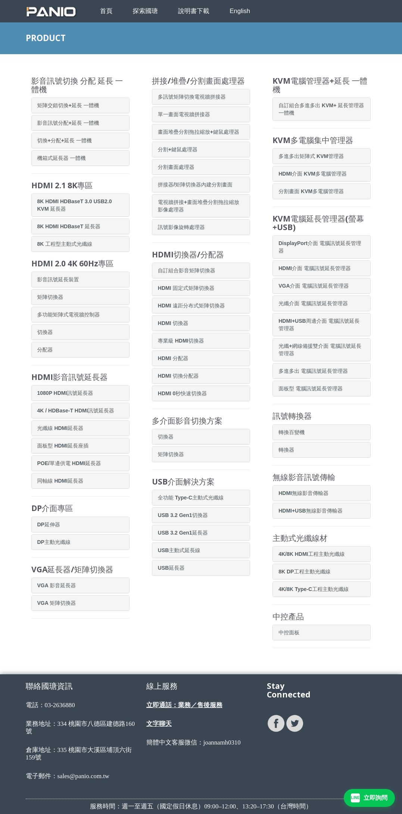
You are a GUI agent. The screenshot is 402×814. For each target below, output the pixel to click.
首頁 (106, 11)
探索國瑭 (145, 11)
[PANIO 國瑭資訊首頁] (57, 11)
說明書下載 (193, 11)
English (240, 11)
